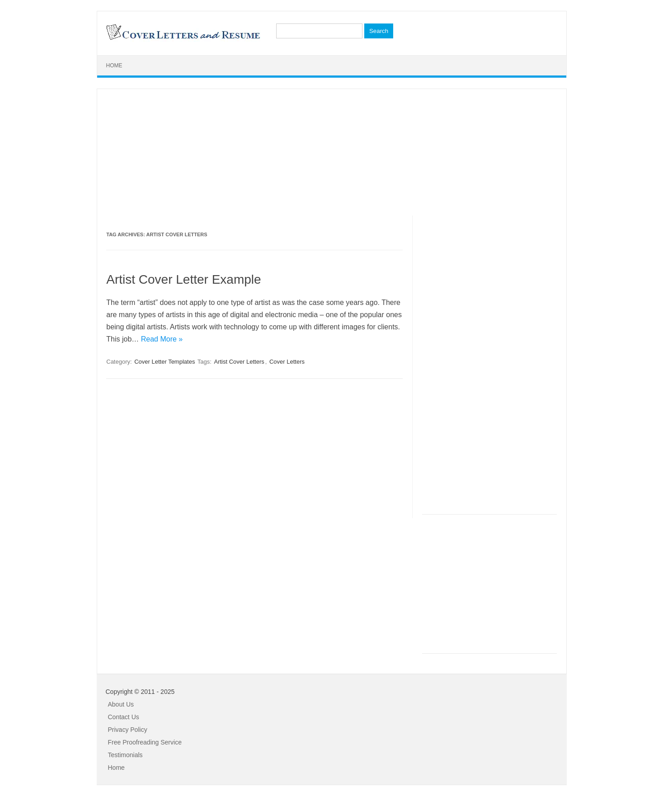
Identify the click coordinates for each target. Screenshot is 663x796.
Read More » (162, 339)
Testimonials (125, 755)
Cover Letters (287, 361)
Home (114, 65)
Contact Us (123, 717)
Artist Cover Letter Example (183, 279)
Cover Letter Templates (164, 361)
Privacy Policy (127, 729)
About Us (121, 704)
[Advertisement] (331, 152)
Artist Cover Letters (239, 361)
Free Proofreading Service (145, 742)
